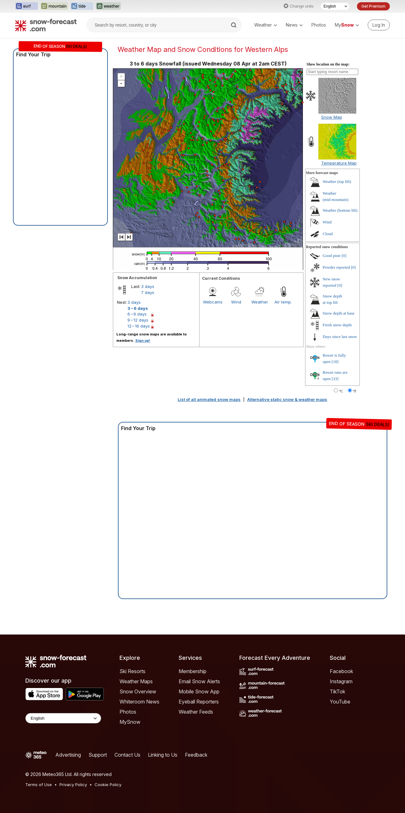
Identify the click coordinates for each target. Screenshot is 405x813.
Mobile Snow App (199, 691)
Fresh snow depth (337, 324)
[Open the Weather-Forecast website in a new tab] (108, 6)
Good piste (332, 255)
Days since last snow (340, 336)
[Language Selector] (335, 6)
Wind (236, 301)
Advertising (68, 755)
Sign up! (142, 340)
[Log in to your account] (379, 25)
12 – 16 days (138, 325)
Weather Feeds (196, 712)
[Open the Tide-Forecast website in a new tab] (82, 6)
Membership (192, 671)
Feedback (196, 755)
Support (98, 755)
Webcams (213, 301)
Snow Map (331, 117)
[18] (335, 361)
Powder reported (336, 267)
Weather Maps (136, 681)
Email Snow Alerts (199, 681)
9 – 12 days (137, 319)
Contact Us (127, 755)
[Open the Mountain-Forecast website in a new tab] (54, 6)
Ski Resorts (132, 671)
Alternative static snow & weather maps (287, 399)
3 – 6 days (137, 308)
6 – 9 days (137, 313)
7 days (147, 292)
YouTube (340, 701)
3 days (147, 286)
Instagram (341, 681)
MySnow (130, 722)
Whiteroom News (139, 701)
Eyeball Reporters (199, 701)
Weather (265, 25)
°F (354, 391)
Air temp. (283, 301)
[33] (335, 378)
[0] (343, 255)
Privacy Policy (73, 784)
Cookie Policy (108, 784)
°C (341, 391)
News (294, 25)
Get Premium (373, 6)
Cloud (328, 233)
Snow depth (339, 313)
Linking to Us (162, 755)
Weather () (337, 181)
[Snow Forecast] (46, 25)
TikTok (337, 691)
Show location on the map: (328, 64)
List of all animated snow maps (209, 399)
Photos (318, 25)
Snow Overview (138, 691)
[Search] (234, 25)
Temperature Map (339, 163)
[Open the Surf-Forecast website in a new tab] (26, 6)
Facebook (341, 671)
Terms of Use (38, 784)
